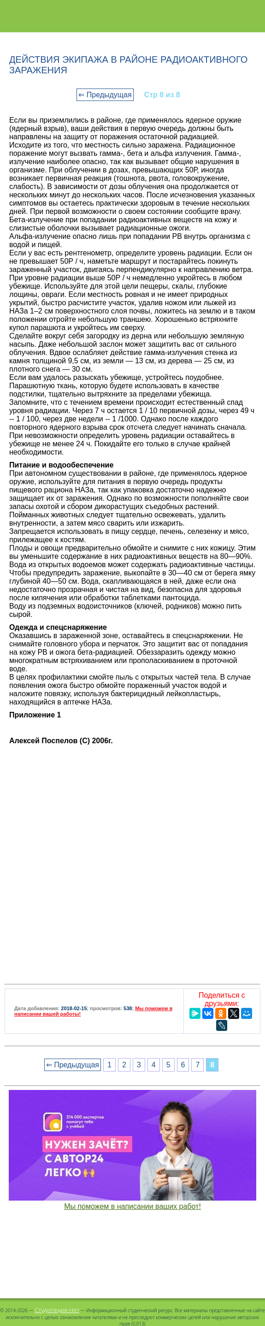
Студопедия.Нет (57, 1310)
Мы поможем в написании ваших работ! (132, 1206)
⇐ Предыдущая (104, 95)
